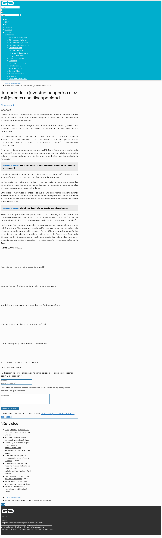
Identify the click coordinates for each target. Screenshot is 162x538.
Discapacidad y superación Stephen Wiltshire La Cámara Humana (17, 460)
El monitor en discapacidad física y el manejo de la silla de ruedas (17, 468)
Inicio (7, 19)
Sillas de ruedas (15, 68)
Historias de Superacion (18, 53)
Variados (12, 76)
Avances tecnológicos (18, 37)
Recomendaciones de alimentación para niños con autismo (22, 529)
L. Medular (9, 27)
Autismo (8, 30)
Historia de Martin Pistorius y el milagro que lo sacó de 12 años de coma (26, 527)
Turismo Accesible (16, 73)
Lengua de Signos (16, 55)
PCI (6, 24)
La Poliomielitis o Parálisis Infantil (18, 473)
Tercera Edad (14, 71)
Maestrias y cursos (16, 58)
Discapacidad (7, 105)
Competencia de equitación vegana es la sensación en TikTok (23, 525)
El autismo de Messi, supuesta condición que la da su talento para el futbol (27, 531)
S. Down (8, 32)
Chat (7, 22)
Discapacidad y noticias (19, 45)
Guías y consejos (16, 50)
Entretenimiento (15, 48)
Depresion (4, 523)
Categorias (9, 35)
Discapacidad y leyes (18, 40)
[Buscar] (1, 10)
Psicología (13, 61)
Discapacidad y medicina (19, 42)
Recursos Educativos (17, 63)
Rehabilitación (15, 66)
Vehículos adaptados (18, 79)
